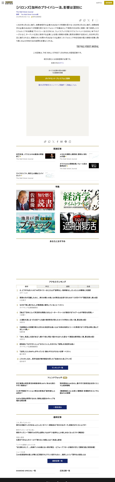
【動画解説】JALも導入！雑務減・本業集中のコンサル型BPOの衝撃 (79, 345)
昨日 (47, 240)
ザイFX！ (51, 466)
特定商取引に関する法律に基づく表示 (21, 462)
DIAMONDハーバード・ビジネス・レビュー (61, 454)
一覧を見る (57, 360)
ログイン (99, 3)
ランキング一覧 (57, 321)
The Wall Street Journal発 (29, 14)
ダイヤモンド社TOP (96, 447)
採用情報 (93, 454)
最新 (26, 240)
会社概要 (93, 451)
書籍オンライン (53, 458)
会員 (88, 240)
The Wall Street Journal (24, 12)
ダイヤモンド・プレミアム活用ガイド (20, 454)
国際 (17, 14)
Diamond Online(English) (56, 447)
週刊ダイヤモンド (53, 451)
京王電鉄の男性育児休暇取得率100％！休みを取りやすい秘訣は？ (35, 338)
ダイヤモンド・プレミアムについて (19, 451)
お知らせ (93, 458)
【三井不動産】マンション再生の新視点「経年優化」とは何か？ (35, 345)
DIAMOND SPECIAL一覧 (26, 424)
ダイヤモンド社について (98, 442)
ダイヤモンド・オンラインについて (20, 442)
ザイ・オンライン (53, 462)
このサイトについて (15, 447)
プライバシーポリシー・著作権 (18, 466)
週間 (68, 240)
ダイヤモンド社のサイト (56, 442)
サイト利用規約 (13, 458)
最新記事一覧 (57, 414)
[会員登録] (108, 3)
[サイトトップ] (8, 2)
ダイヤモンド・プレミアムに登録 (57, 78)
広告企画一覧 (65, 424)
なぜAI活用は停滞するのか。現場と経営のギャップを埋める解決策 (35, 353)
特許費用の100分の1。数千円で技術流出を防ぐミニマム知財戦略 (79, 338)
